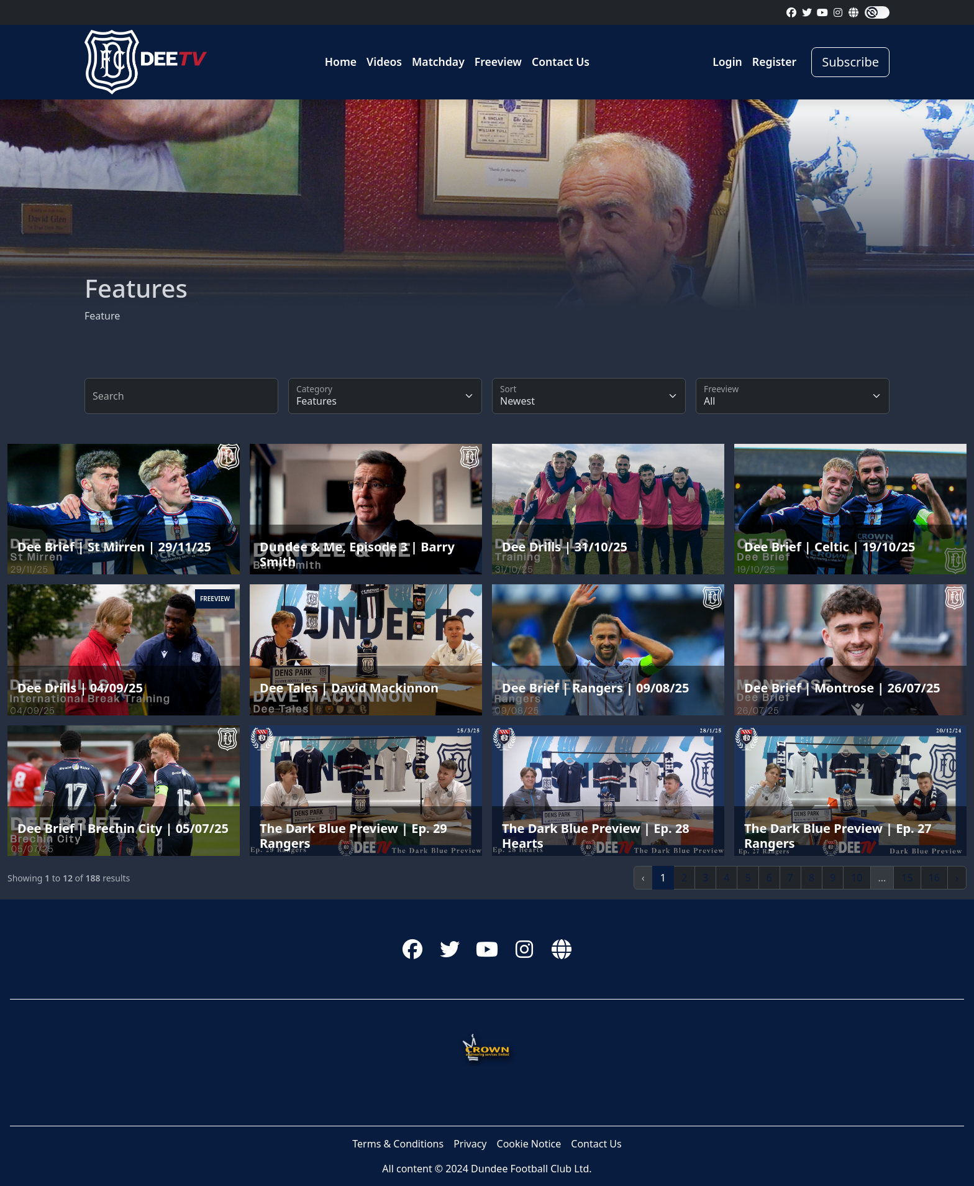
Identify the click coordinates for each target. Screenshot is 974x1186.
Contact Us (560, 61)
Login (727, 61)
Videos (384, 61)
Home (341, 61)
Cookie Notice (529, 1144)
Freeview (498, 61)
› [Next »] (956, 878)
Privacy (469, 1144)
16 (934, 878)
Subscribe (850, 61)
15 (907, 878)
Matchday (438, 61)
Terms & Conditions (398, 1144)
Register (774, 61)
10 (856, 878)
